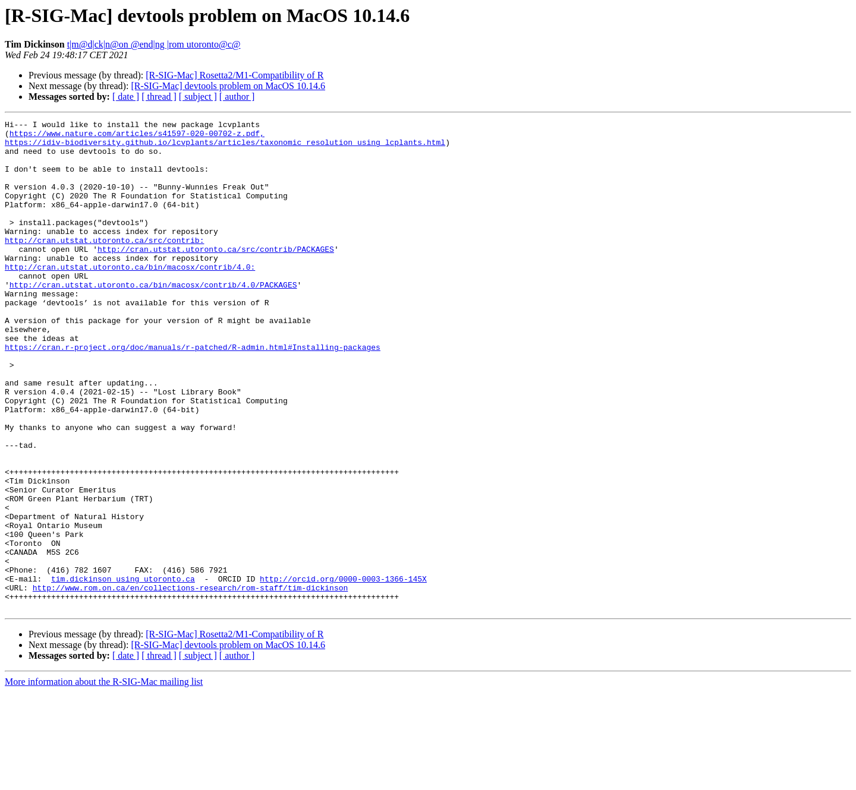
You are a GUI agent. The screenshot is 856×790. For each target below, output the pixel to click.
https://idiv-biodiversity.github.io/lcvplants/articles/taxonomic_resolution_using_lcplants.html (225, 147)
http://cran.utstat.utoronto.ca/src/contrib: (104, 265)
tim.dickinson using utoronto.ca (123, 671)
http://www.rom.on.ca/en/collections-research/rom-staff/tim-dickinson (190, 682)
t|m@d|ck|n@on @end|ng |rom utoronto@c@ (154, 44)
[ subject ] (198, 96)
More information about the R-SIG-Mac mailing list (104, 780)
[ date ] (125, 96)
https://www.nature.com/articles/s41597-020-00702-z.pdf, (137, 136)
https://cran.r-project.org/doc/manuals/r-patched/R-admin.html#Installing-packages (192, 393)
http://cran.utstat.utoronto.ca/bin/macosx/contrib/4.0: (130, 297)
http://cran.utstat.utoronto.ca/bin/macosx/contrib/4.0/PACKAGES (153, 318)
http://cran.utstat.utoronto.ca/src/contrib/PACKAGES (215, 275)
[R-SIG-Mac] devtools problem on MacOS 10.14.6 (228, 86)
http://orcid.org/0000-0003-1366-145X (343, 671)
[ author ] (237, 96)
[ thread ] (159, 96)
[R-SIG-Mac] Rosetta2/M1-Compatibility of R (234, 75)
